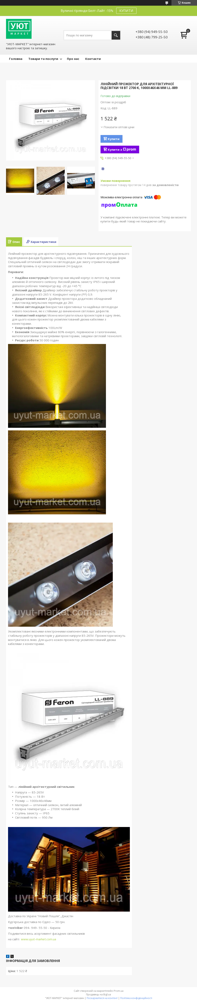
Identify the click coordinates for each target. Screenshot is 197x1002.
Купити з (122, 149)
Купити (113, 139)
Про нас (73, 59)
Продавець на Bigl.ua (98, 994)
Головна (15, 59)
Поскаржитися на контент (102, 998)
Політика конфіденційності (136, 998)
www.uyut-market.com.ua (38, 939)
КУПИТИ (126, 10)
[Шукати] (116, 35)
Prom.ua (118, 991)
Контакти (93, 59)
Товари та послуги (43, 59)
